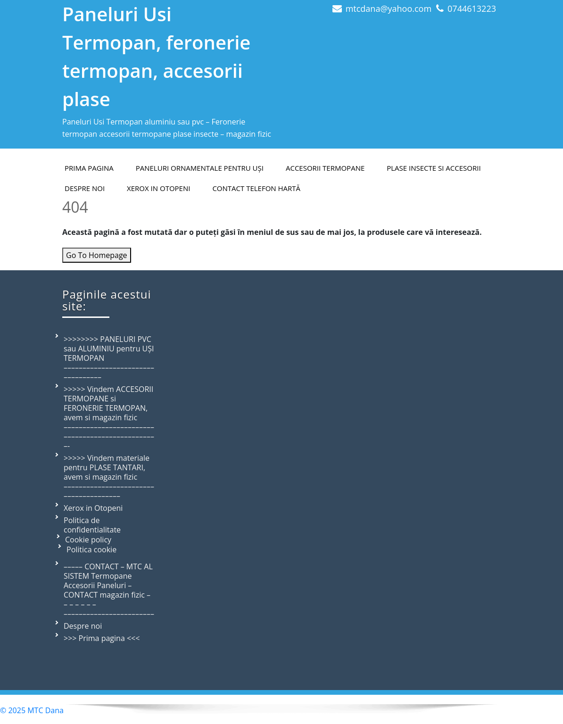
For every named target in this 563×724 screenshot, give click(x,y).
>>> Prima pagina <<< (102, 638)
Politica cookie (91, 549)
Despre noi (83, 626)
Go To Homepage (96, 255)
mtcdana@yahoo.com (388, 8)
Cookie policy (88, 539)
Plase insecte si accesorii (433, 168)
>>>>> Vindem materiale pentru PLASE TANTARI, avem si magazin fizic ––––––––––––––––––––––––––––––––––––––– (109, 477)
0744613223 (471, 8)
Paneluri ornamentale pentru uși (200, 168)
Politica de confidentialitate (92, 525)
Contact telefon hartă (256, 188)
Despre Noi (85, 188)
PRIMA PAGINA (89, 168)
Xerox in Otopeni (158, 188)
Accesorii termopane (325, 168)
